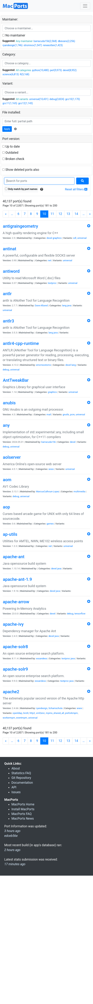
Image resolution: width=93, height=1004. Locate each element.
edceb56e (11, 836)
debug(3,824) (57, 99)
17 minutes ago (14, 864)
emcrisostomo (43, 365)
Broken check (13, 159)
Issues (16, 792)
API (13, 787)
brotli (26, 713)
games (50, 523)
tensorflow (79, 613)
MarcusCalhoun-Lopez (47, 491)
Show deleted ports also (20, 169)
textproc (52, 283)
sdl (74, 238)
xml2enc (40, 713)
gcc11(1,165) (10, 103)
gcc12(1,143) (25, 103)
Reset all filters (76, 189)
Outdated (10, 152)
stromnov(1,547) (33, 45)
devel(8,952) (70, 70)
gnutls (66, 414)
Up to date (11, 146)
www (51, 469)
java (69, 305)
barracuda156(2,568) (45, 41)
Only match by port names (21, 189)
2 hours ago (12, 850)
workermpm (9, 717)
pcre (72, 414)
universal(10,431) (38, 99)
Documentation (22, 782)
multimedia (79, 491)
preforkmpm (71, 713)
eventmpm (21, 717)
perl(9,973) (56, 70)
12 (60, 214)
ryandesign (41, 708)
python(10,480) (40, 70)
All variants (22, 99)
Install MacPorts (22, 809)
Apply (7, 128)
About (15, 768)
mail (49, 414)
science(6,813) (11, 74)
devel (49, 238)
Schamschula (55, 708)
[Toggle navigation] (85, 6)
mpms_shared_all (55, 713)
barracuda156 (48, 442)
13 (68, 214)
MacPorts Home (22, 804)
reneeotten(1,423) (53, 45)
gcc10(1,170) (72, 99)
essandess (41, 658)
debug (6, 369)
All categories (23, 70)
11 (52, 214)
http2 (32, 713)
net (49, 260)
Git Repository (21, 778)
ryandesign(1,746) (13, 45)
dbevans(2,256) (66, 41)
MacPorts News (22, 818)
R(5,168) (24, 74)
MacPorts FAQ (21, 814)
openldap (17, 713)
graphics (57, 238)
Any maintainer (24, 41)
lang (64, 305)
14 (76, 214)
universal (82, 238)
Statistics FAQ (21, 773)
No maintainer (13, 35)
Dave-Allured (41, 305)
